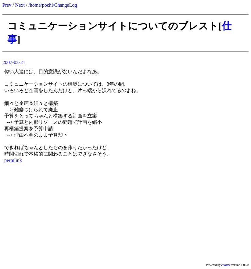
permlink (13, 160)
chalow (226, 265)
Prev (6, 5)
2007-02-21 (13, 62)
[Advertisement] (125, 213)
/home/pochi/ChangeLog (52, 5)
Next (20, 5)
